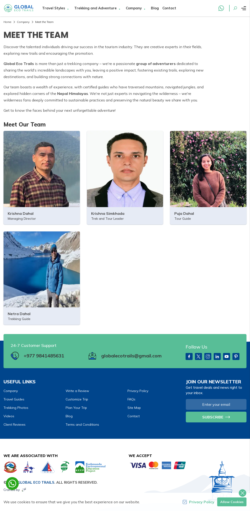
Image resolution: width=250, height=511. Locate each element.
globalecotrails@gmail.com (131, 356)
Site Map (134, 408)
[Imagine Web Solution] (24, 489)
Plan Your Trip (76, 408)
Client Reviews (15, 424)
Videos (9, 416)
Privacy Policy (137, 391)
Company (23, 22)
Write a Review (77, 391)
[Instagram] (207, 356)
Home (7, 22)
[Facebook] (189, 356)
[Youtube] (226, 356)
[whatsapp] (12, 483)
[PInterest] (235, 356)
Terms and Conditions (82, 424)
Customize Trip (77, 399)
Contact (169, 8)
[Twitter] (198, 356)
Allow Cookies (231, 502)
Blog (155, 8)
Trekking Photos (16, 408)
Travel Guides (14, 399)
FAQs (131, 399)
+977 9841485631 (44, 356)
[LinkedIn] (217, 356)
